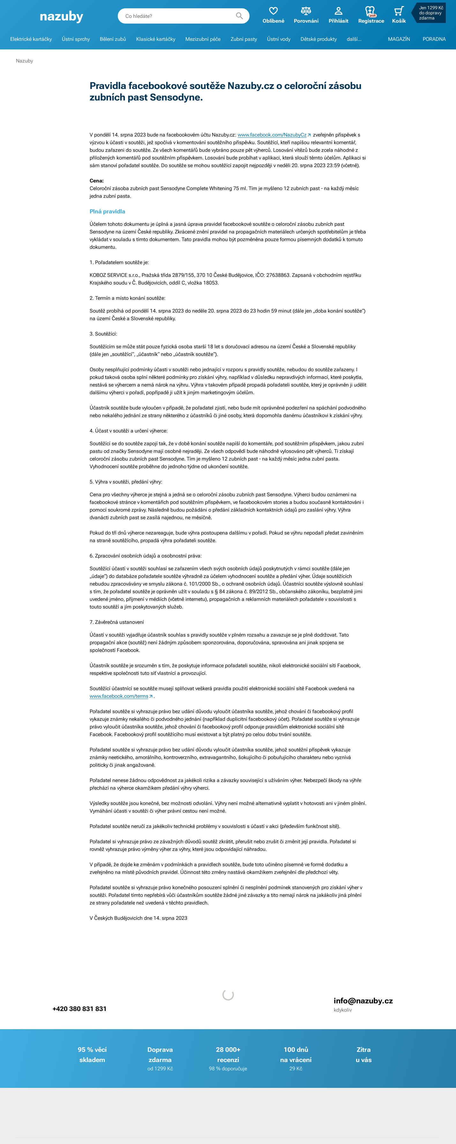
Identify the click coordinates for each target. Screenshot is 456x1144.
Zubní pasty (244, 39)
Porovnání (306, 14)
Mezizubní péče (203, 39)
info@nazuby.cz (363, 1000)
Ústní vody (278, 39)
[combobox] (184, 16)
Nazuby (24, 61)
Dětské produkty (319, 39)
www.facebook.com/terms (119, 696)
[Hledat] (239, 16)
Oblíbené (273, 14)
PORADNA (434, 39)
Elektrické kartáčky (31, 39)
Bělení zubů (113, 39)
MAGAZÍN (399, 39)
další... (354, 39)
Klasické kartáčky (155, 39)
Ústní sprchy (76, 39)
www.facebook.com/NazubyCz (272, 135)
